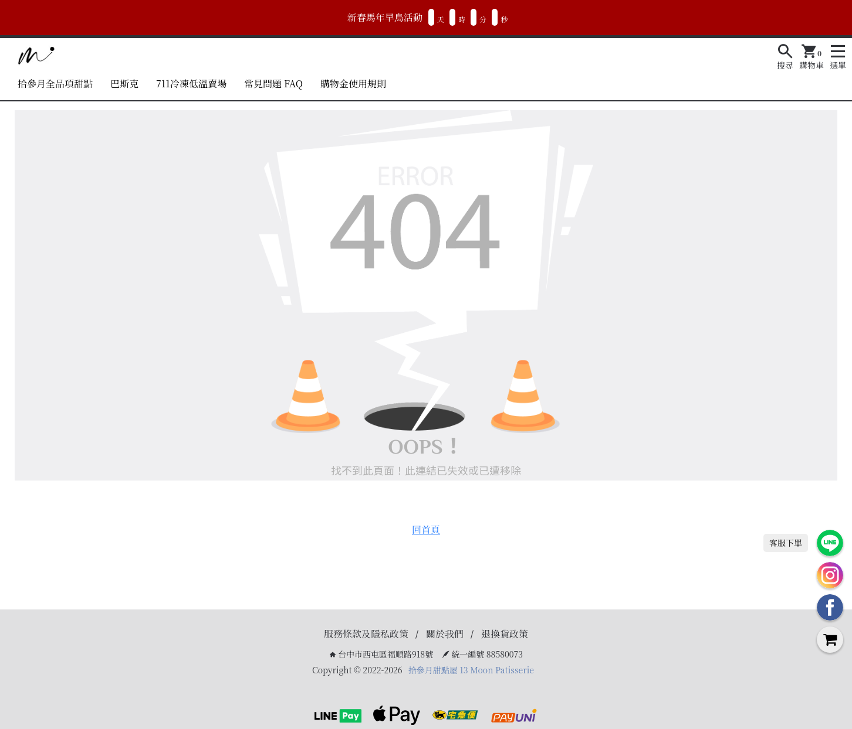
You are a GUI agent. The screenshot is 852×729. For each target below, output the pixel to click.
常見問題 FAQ (273, 83)
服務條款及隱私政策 (366, 634)
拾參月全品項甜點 (55, 83)
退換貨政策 (504, 634)
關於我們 (445, 634)
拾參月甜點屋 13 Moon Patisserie (471, 670)
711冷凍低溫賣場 (191, 83)
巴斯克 (124, 83)
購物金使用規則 (353, 83)
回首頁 (426, 529)
